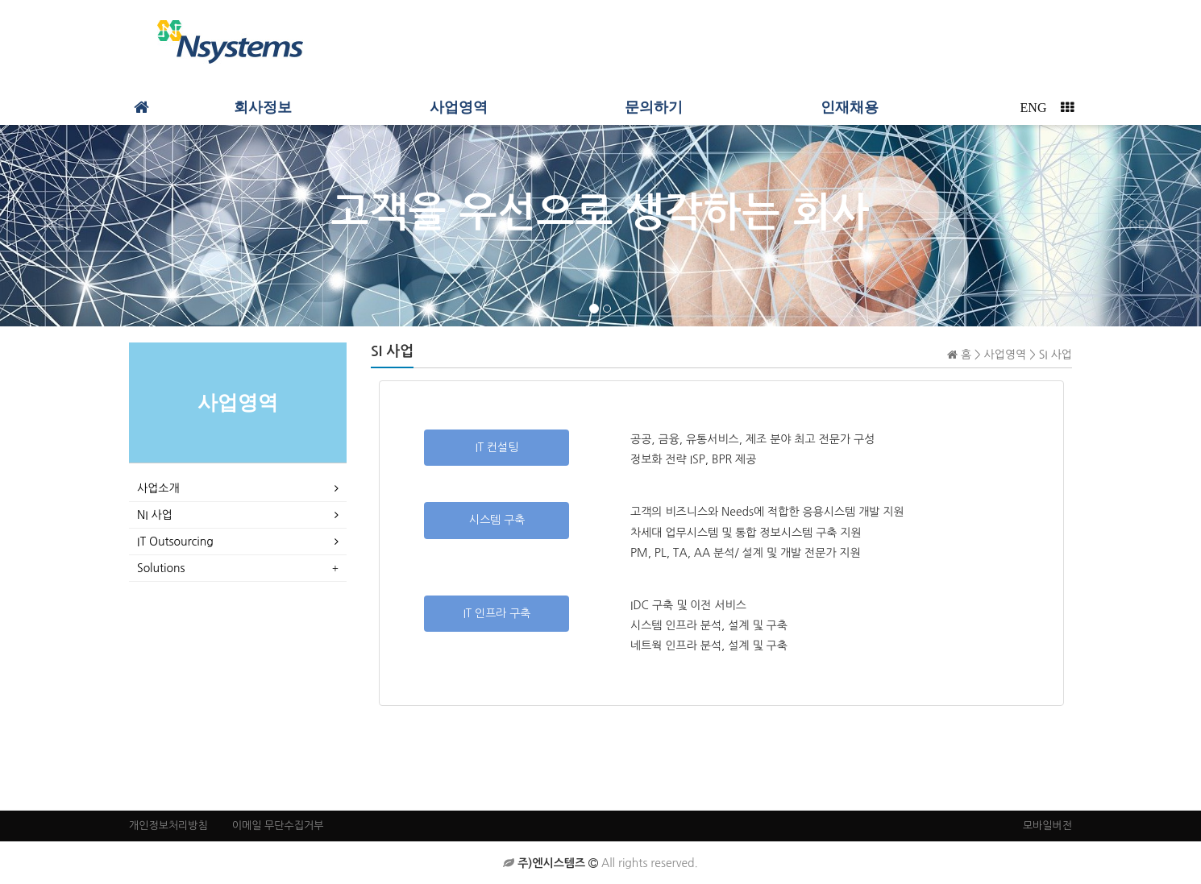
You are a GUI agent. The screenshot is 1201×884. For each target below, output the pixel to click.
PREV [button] (58, 225)
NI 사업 (154, 515)
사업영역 (459, 106)
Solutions (161, 568)
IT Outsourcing (175, 541)
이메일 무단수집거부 (278, 825)
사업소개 (158, 488)
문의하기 (654, 106)
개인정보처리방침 (168, 825)
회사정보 (263, 106)
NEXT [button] (1143, 225)
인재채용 (850, 106)
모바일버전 (1047, 825)
